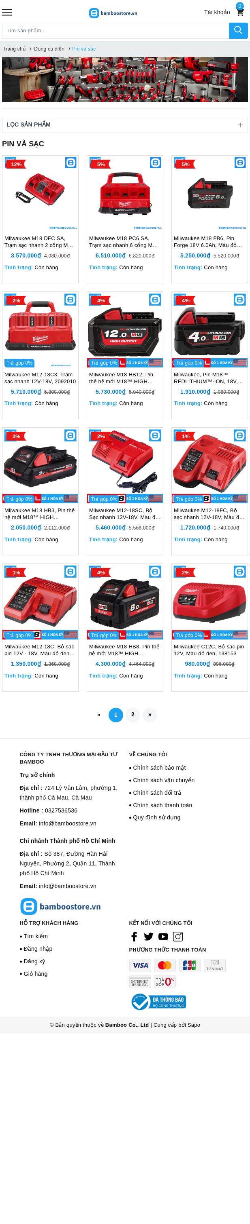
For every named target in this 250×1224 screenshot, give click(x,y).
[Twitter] (149, 936)
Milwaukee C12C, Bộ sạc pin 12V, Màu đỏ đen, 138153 (209, 650)
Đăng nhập (38, 948)
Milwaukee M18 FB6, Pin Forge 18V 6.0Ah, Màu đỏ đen (205, 242)
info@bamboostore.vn (67, 823)
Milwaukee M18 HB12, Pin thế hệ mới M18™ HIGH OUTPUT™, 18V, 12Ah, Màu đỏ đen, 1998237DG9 (123, 378)
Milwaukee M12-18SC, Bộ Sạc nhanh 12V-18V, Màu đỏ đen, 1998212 (124, 514)
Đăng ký (34, 961)
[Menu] (7, 12)
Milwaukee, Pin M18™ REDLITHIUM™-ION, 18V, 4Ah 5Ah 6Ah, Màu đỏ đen (206, 378)
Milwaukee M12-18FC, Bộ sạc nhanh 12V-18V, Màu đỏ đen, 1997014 (208, 514)
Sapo (194, 1025)
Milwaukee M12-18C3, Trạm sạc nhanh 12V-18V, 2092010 (40, 377)
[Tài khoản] (217, 12)
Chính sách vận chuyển (164, 780)
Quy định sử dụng (157, 817)
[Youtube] (163, 936)
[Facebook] (134, 936)
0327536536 (61, 810)
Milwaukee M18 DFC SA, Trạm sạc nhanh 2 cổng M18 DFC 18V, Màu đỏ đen (39, 242)
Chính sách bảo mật (159, 767)
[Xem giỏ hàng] (240, 12)
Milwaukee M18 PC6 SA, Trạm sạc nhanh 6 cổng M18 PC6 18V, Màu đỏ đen (124, 242)
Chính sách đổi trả (157, 792)
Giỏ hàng (36, 974)
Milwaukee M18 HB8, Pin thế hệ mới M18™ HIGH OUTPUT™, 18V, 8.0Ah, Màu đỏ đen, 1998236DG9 (124, 650)
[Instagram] (178, 936)
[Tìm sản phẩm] (115, 31)
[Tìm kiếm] (238, 31)
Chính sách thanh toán (162, 805)
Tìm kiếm (36, 936)
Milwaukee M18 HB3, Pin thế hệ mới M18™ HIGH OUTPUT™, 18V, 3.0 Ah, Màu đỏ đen (39, 514)
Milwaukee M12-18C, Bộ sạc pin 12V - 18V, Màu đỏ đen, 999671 (39, 650)
